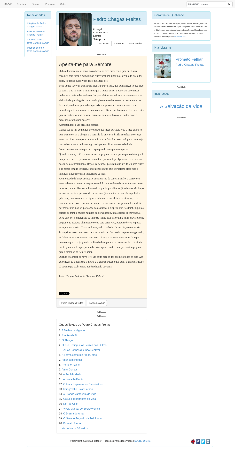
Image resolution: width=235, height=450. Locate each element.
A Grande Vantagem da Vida (79, 394)
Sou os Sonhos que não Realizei (81, 350)
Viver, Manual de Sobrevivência (81, 408)
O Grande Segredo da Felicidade (82, 418)
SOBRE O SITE (142, 441)
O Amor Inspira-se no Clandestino (82, 384)
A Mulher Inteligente (73, 330)
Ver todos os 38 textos (75, 428)
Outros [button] (64, 4)
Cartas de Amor (97, 303)
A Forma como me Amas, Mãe (79, 355)
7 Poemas (119, 43)
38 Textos (104, 43)
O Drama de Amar (73, 413)
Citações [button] (22, 4)
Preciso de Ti (69, 335)
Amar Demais (70, 369)
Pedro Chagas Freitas (72, 303)
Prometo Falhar (71, 364)
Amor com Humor (72, 359)
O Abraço (67, 340)
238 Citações (135, 43)
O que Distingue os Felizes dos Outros (84, 345)
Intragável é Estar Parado (78, 389)
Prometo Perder (72, 423)
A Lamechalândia (73, 379)
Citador (7, 4)
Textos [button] (36, 4)
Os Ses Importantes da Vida (79, 399)
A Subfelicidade (72, 374)
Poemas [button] (50, 4)
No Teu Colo (70, 403)
